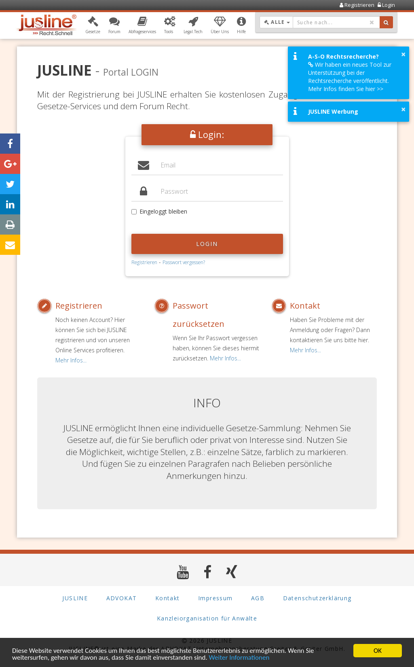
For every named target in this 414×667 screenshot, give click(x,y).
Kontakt (305, 305)
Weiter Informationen (239, 658)
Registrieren (144, 262)
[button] (92, 25)
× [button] (403, 54)
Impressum (215, 598)
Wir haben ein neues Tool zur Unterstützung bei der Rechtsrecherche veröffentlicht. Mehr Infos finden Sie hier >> (349, 77)
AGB (257, 598)
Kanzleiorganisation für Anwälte (207, 618)
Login (207, 244)
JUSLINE (75, 598)
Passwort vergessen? (184, 262)
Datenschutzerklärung (317, 598)
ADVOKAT (121, 598)
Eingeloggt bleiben (159, 211)
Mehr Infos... (71, 360)
